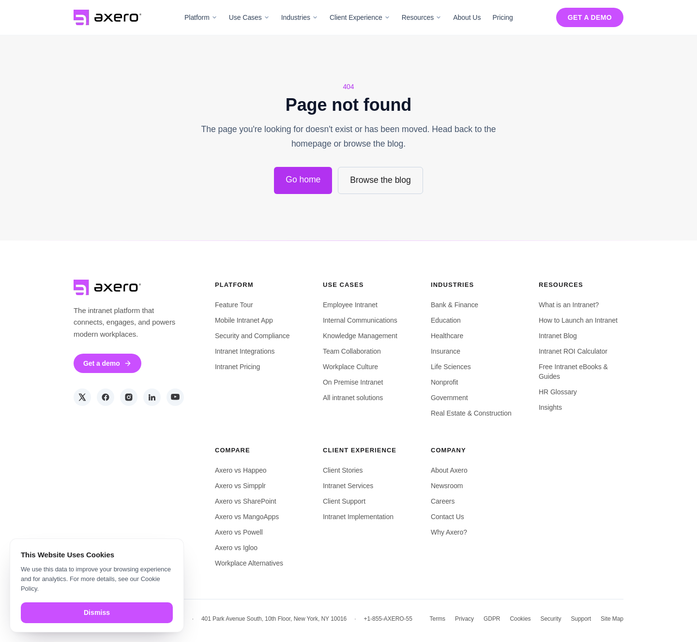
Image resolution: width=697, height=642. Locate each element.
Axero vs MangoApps (247, 517)
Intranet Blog (558, 336)
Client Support (344, 501)
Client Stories (343, 470)
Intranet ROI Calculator (573, 351)
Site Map (612, 618)
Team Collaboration (352, 351)
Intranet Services (348, 486)
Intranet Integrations (244, 351)
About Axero (449, 470)
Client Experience (360, 17)
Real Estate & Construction (471, 413)
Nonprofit (444, 382)
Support (581, 618)
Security (550, 618)
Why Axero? (449, 532)
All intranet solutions (353, 398)
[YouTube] (175, 397)
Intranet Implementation (358, 517)
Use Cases (249, 17)
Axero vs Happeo (241, 470)
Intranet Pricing (237, 367)
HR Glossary (558, 392)
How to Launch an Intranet (578, 320)
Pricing (502, 17)
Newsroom (447, 486)
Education (446, 320)
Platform (200, 17)
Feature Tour (234, 305)
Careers (443, 501)
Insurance (445, 351)
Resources (421, 17)
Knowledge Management (360, 336)
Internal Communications (360, 320)
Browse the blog (380, 180)
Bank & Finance (454, 305)
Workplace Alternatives (249, 563)
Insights (550, 407)
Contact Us (447, 517)
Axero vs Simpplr (240, 486)
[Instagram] (128, 397)
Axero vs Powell (239, 532)
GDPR (492, 618)
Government (449, 398)
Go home (303, 179)
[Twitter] (82, 397)
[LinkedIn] (152, 397)
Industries (299, 17)
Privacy (464, 618)
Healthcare (447, 336)
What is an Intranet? (569, 305)
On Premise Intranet (353, 382)
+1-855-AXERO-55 (388, 618)
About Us (467, 17)
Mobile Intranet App (244, 320)
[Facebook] (105, 397)
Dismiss (97, 612)
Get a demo (590, 17)
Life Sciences (451, 367)
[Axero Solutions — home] (107, 17)
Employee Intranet (350, 305)
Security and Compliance (252, 336)
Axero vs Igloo (236, 548)
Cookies (520, 618)
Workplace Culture (350, 367)
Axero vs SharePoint (245, 501)
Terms (437, 618)
